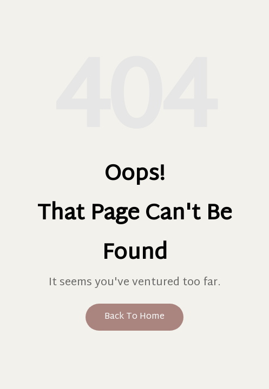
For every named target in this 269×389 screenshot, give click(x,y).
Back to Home (134, 317)
